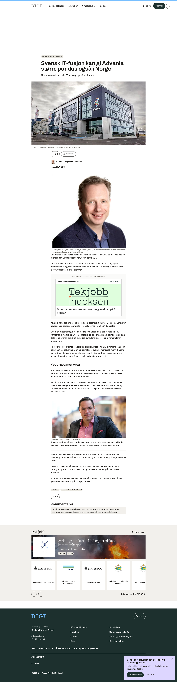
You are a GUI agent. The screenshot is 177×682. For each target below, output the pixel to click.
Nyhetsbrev (114, 627)
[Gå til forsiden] (36, 6)
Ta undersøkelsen (135, 675)
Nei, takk (150, 675)
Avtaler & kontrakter (52, 56)
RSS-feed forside (78, 627)
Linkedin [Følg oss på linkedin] (74, 636)
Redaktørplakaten (89, 648)
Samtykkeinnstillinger (119, 632)
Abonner (159, 6)
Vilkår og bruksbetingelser (121, 636)
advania (55, 490)
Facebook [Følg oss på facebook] (75, 632)
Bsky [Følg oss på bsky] (72, 641)
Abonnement (88, 657)
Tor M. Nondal (38, 639)
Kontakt (88, 663)
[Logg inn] (146, 6)
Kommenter (68, 154)
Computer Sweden (79, 376)
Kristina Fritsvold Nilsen (42, 630)
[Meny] (169, 6)
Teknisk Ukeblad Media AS (52, 673)
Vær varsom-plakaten (68, 648)
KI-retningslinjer (116, 641)
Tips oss (139, 616)
